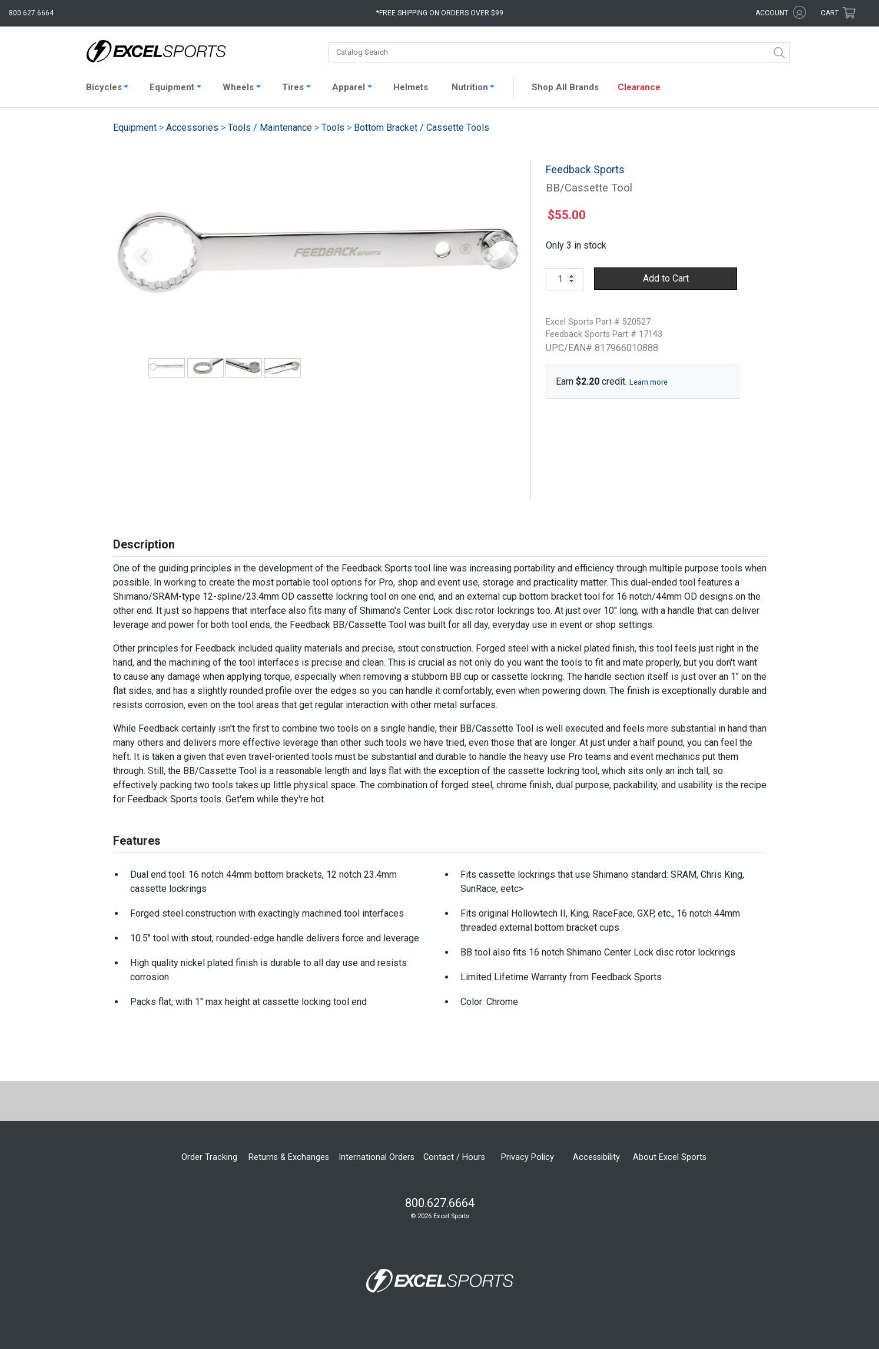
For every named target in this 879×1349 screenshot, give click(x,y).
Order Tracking (209, 1157)
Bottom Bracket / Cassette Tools (421, 127)
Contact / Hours (454, 1157)
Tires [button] (293, 87)
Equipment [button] (172, 87)
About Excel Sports (669, 1157)
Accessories (192, 127)
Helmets (410, 87)
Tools (332, 127)
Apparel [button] (348, 87)
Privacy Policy (527, 1157)
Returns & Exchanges (288, 1157)
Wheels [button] (238, 87)
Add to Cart (666, 278)
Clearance (639, 87)
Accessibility (596, 1157)
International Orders (376, 1157)
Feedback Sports (585, 170)
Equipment (135, 127)
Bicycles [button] (104, 87)
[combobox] (559, 52)
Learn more (648, 382)
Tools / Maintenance (270, 127)
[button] (143, 257)
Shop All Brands (565, 87)
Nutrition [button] (470, 87)
